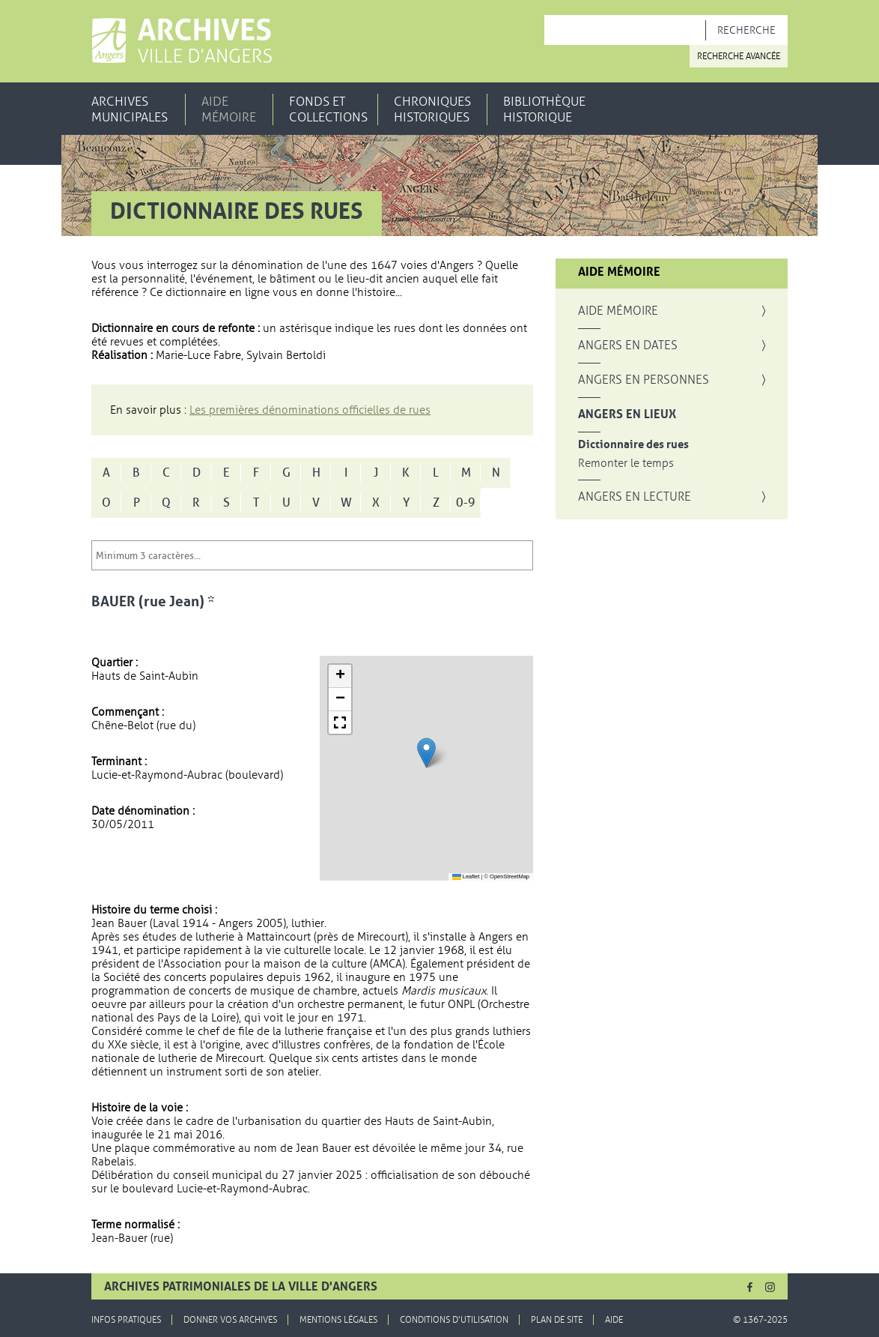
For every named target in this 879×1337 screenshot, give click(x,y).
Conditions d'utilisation (454, 1320)
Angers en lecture (634, 497)
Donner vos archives (230, 1320)
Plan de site (557, 1320)
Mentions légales (338, 1320)
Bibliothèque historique (544, 109)
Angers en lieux (627, 414)
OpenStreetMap (509, 876)
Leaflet (466, 876)
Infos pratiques (126, 1320)
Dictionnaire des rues (633, 444)
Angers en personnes (643, 380)
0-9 (465, 502)
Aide (614, 1320)
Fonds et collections (328, 109)
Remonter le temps (626, 463)
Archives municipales (129, 109)
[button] (426, 752)
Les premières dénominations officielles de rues (310, 410)
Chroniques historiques (432, 109)
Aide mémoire (228, 109)
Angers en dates (628, 345)
